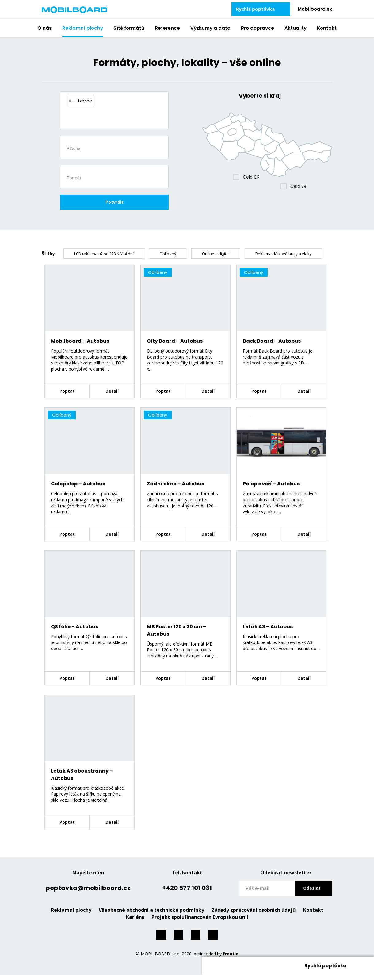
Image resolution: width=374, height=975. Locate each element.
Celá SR (298, 186)
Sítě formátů (128, 28)
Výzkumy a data (210, 28)
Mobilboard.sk (315, 9)
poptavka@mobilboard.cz (88, 888)
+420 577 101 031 (187, 888)
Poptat (67, 391)
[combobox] (114, 110)
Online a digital (216, 253)
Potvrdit (114, 202)
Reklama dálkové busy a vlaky (283, 253)
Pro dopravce (257, 28)
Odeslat (312, 888)
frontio (231, 954)
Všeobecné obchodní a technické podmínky (151, 910)
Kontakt (327, 28)
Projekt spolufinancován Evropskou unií (199, 917)
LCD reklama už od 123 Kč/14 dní (104, 253)
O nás (44, 28)
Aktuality (295, 28)
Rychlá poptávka (255, 9)
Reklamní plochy (82, 28)
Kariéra (135, 917)
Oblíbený (167, 253)
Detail (112, 391)
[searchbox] (117, 119)
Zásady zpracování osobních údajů (254, 910)
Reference (167, 28)
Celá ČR (251, 177)
